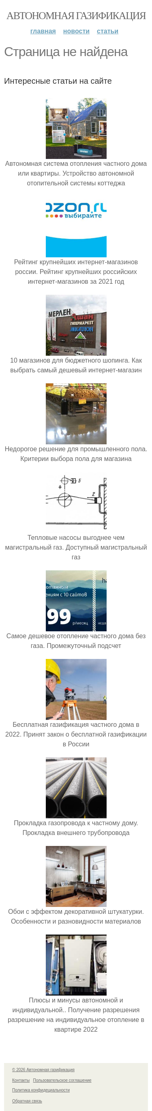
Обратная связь (27, 1101)
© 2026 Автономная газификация (43, 1070)
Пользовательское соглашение (62, 1080)
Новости (76, 31)
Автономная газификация (76, 16)
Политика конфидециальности (41, 1090)
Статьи (107, 31)
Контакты (21, 1080)
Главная (43, 31)
